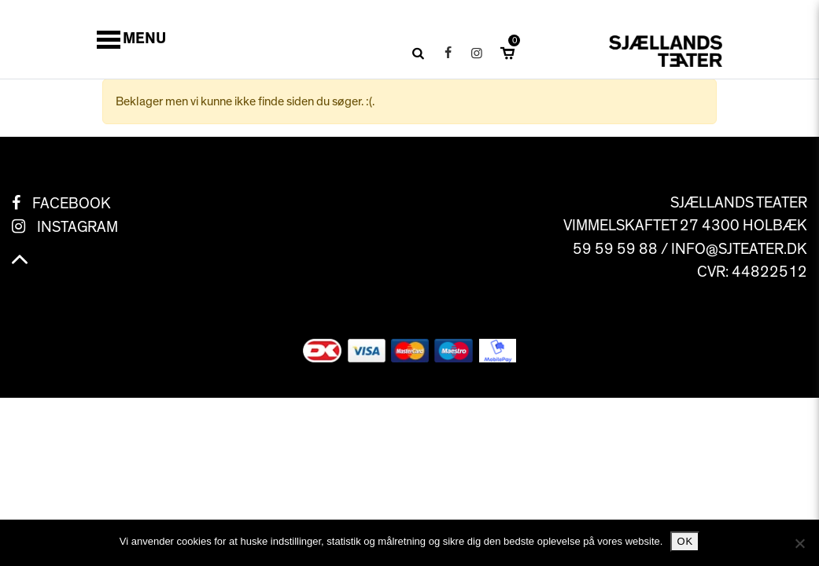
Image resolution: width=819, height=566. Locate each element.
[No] (799, 543)
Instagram (77, 227)
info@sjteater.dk (739, 249)
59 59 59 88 (615, 249)
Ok (685, 541)
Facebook (71, 203)
